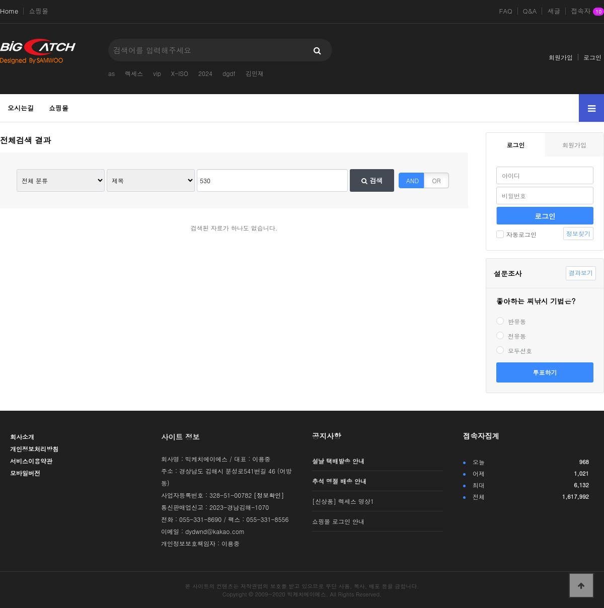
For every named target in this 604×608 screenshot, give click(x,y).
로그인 (592, 57)
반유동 (511, 321)
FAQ (505, 11)
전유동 (511, 336)
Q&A (530, 11)
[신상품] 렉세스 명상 (343, 501)
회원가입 (561, 57)
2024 (205, 73)
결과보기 (581, 272)
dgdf (229, 73)
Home (9, 11)
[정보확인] (269, 495)
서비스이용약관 (31, 461)
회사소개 (22, 436)
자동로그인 (516, 234)
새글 (553, 11)
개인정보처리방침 (34, 448)
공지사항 (326, 436)
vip (157, 73)
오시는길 (21, 108)
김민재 (255, 73)
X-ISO (179, 73)
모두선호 (514, 350)
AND (412, 180)
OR (436, 180)
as (111, 73)
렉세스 (134, 73)
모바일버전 (25, 473)
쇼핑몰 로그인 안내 (338, 521)
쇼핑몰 (38, 11)
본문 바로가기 (0, 0)
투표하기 (545, 372)
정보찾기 (578, 233)
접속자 (587, 12)
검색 (372, 180)
